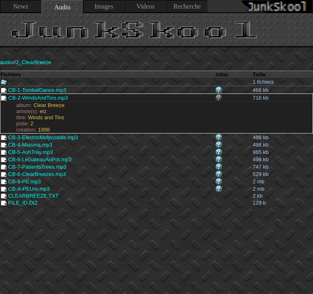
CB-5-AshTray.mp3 (27, 152)
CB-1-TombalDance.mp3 (33, 90)
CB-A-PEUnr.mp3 (25, 189)
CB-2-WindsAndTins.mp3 (34, 98)
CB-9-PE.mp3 (21, 181)
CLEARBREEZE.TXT (30, 196)
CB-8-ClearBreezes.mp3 (33, 174)
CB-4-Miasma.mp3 (27, 145)
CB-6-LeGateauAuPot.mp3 (36, 159)
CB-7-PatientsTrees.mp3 (33, 167)
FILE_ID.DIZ (19, 203)
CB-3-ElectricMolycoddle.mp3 (39, 137)
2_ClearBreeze (33, 62)
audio (6, 62)
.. (6, 82)
